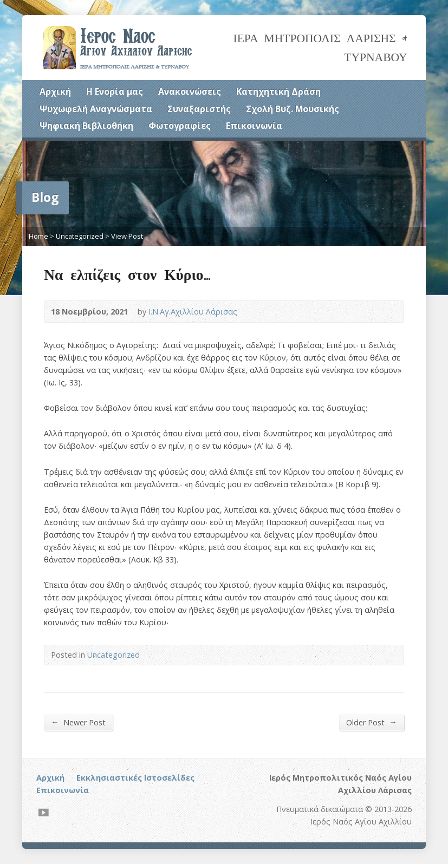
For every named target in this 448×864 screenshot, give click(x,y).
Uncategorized (79, 236)
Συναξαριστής (199, 109)
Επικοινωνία (254, 126)
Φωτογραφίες (179, 126)
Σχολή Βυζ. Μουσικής (292, 109)
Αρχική (55, 91)
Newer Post (78, 722)
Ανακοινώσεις (189, 91)
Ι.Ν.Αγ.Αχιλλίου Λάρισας (192, 311)
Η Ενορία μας (114, 91)
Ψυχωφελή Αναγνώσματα (96, 109)
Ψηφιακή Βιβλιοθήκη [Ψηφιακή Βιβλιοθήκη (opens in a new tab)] (86, 126)
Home (38, 236)
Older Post (371, 722)
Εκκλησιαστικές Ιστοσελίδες (135, 778)
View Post (127, 236)
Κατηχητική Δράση (278, 91)
